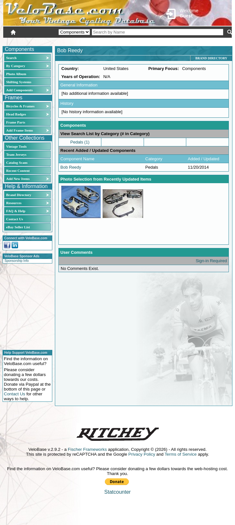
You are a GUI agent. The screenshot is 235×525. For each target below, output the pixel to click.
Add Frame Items (19, 130)
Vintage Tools (16, 146)
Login (174, 41)
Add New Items (18, 179)
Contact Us (14, 219)
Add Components (19, 90)
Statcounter (117, 492)
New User (195, 41)
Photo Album (16, 74)
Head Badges (16, 114)
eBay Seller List (18, 227)
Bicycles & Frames (21, 106)
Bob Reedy (70, 167)
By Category (15, 66)
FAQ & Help (16, 211)
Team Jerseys (16, 154)
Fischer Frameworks (87, 449)
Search (11, 58)
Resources (13, 203)
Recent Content (18, 171)
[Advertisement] (25, 305)
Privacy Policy (141, 454)
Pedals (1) (79, 142)
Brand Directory (18, 195)
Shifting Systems (18, 82)
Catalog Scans (16, 162)
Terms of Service (181, 454)
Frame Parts (15, 122)
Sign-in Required (211, 260)
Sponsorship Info (17, 260)
